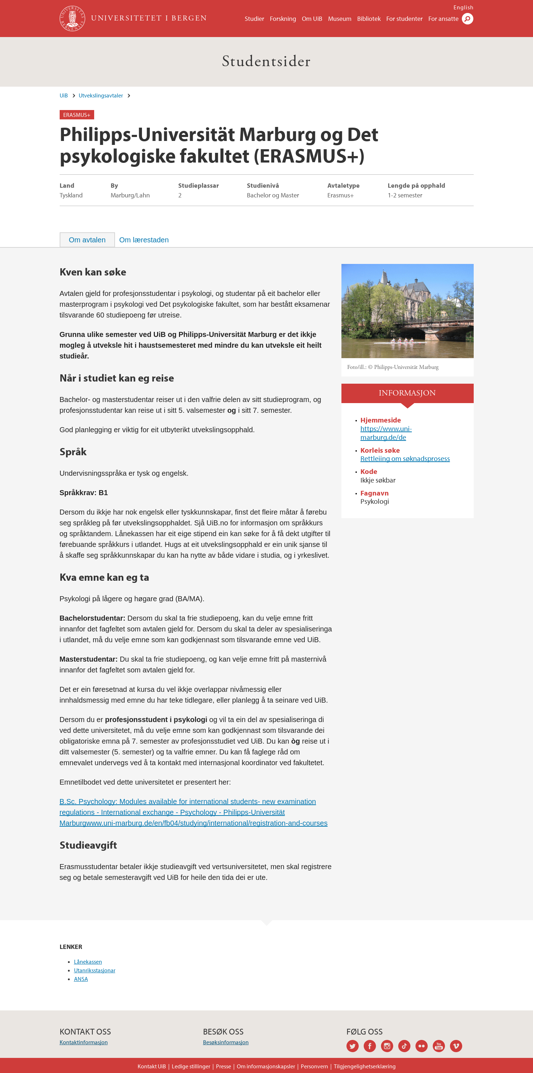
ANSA (81, 978)
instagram (389, 1047)
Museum (339, 18)
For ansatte (443, 18)
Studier (254, 18)
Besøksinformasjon (226, 1042)
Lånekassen (88, 961)
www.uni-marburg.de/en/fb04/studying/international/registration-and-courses (206, 823)
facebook (372, 1047)
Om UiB (312, 18)
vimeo (458, 1047)
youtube (441, 1047)
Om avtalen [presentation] (87, 240)
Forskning (283, 18)
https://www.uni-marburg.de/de (386, 433)
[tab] (87, 239)
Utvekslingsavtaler (101, 95)
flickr (424, 1047)
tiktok (406, 1047)
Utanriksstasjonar (94, 970)
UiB (64, 95)
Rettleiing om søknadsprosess (405, 458)
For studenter (404, 18)
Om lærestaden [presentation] (144, 240)
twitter (355, 1047)
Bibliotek (369, 18)
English (464, 7)
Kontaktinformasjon (84, 1042)
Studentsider (266, 61)
